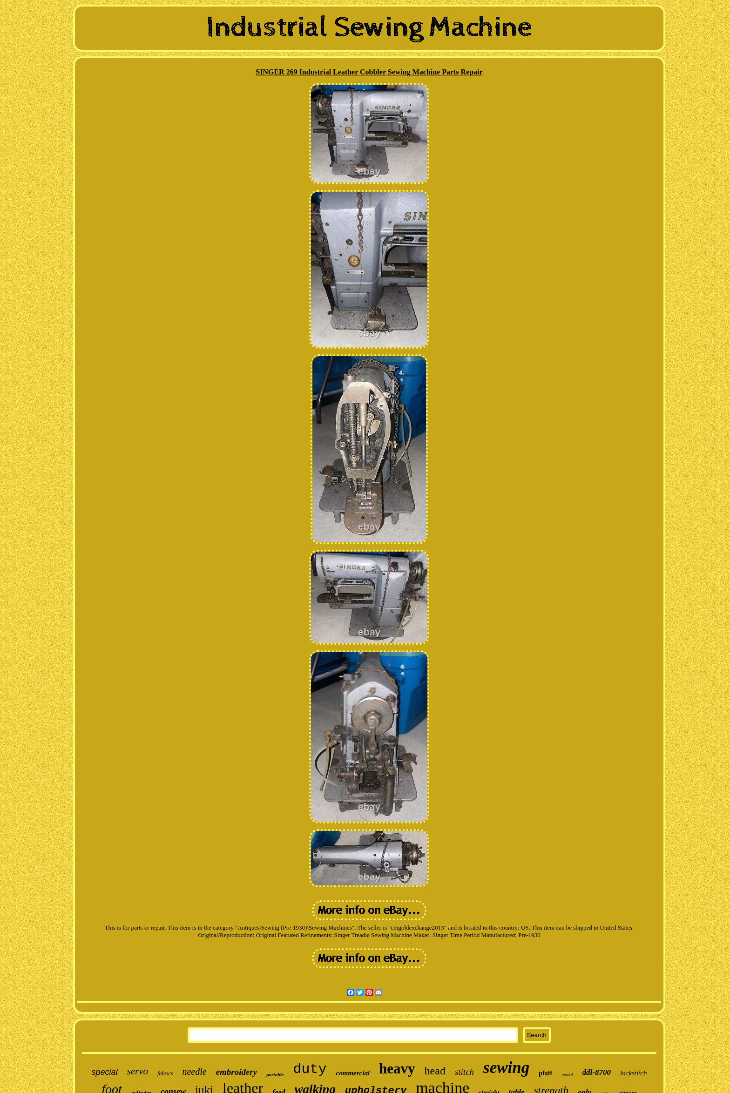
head (435, 1071)
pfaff (545, 1073)
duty (310, 1069)
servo (138, 1071)
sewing (506, 1068)
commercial (353, 1073)
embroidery (236, 1072)
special (105, 1072)
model (567, 1074)
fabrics (165, 1073)
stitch (464, 1072)
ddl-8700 (596, 1072)
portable (275, 1074)
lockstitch (633, 1073)
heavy (397, 1068)
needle (194, 1071)
